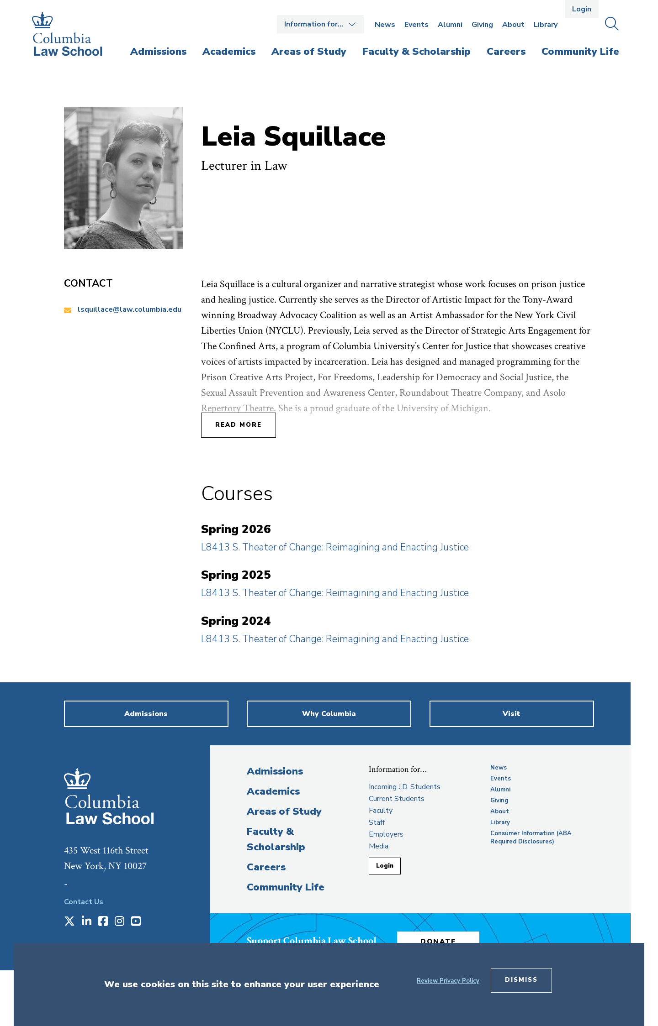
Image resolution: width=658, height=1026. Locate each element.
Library (545, 25)
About (513, 25)
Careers (266, 867)
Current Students (397, 799)
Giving (482, 25)
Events (416, 25)
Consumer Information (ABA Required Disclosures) (531, 837)
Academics (273, 791)
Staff (377, 822)
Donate (438, 941)
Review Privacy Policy (448, 981)
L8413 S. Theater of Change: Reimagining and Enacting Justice (335, 547)
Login (581, 9)
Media (378, 846)
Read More (238, 425)
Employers (386, 834)
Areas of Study (284, 811)
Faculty (381, 811)
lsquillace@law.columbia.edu (129, 309)
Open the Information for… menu (320, 24)
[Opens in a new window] (69, 922)
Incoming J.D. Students (404, 787)
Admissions (275, 771)
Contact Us (83, 902)
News (385, 25)
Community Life (285, 887)
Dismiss (521, 980)
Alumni (450, 25)
